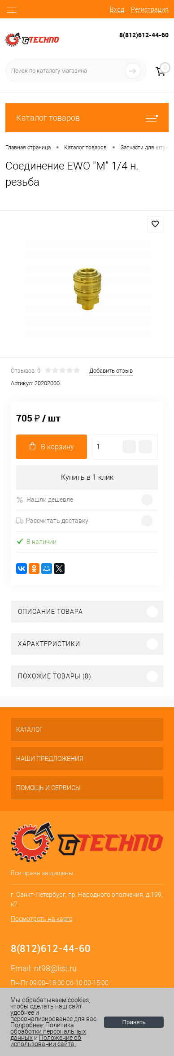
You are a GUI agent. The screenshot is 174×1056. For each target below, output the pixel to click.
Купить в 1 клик (87, 477)
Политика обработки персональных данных (48, 1031)
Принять (133, 1022)
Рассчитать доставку (52, 520)
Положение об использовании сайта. (45, 1040)
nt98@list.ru (55, 968)
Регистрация (150, 9)
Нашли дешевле (44, 500)
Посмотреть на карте (41, 918)
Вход (117, 9)
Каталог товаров (87, 117)
